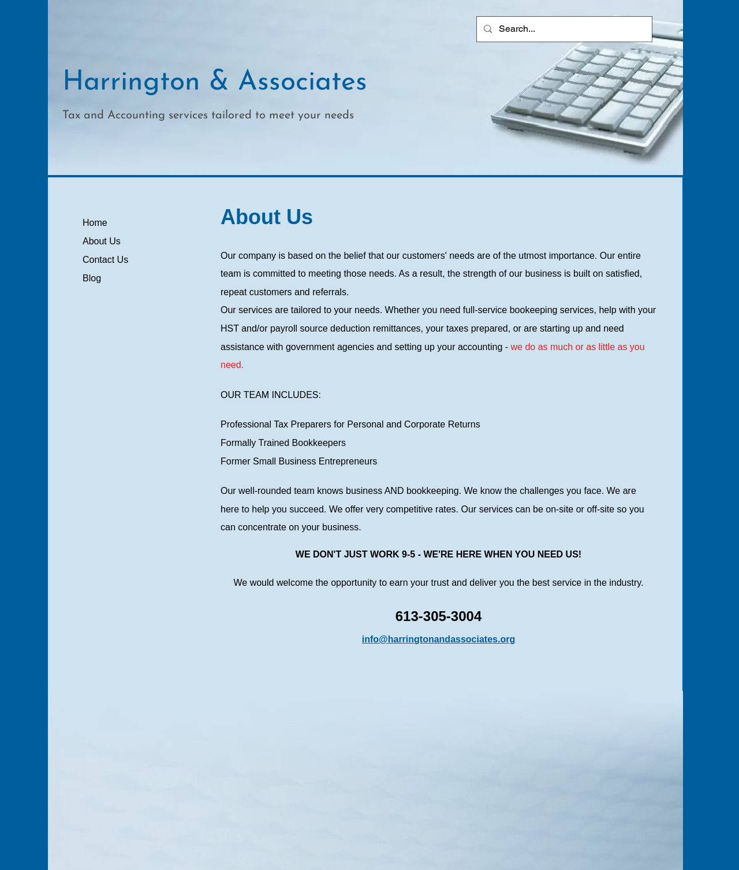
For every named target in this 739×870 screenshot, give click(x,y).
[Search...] (563, 29)
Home (95, 223)
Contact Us (105, 260)
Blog (92, 278)
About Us (102, 241)
